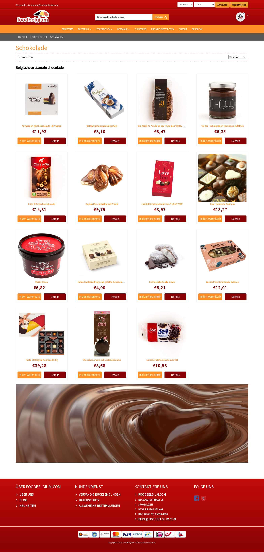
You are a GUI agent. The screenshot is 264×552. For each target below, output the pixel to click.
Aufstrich (84, 29)
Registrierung (239, 4)
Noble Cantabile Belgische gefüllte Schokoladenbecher (105, 282)
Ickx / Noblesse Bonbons (222, 204)
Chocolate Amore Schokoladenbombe (102, 360)
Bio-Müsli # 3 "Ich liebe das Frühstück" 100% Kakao (163, 126)
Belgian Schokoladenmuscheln (102, 126)
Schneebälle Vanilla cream (162, 282)
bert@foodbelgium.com (157, 519)
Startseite (67, 29)
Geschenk (197, 29)
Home (21, 37)
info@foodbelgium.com (46, 5)
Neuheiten (27, 506)
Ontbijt (183, 29)
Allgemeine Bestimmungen (99, 506)
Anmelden (222, 4)
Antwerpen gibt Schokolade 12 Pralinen (41, 126)
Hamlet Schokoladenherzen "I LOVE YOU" (162, 204)
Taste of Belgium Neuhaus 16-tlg (42, 360)
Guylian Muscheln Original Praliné (102, 204)
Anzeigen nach (218, 57)
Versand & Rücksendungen (100, 494)
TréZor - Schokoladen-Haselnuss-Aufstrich (222, 126)
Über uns (26, 494)
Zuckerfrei (140, 29)
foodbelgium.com (152, 494)
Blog (23, 500)
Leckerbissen (104, 29)
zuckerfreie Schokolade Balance (222, 282)
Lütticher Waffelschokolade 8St (162, 360)
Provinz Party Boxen (162, 29)
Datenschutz (89, 500)
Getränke (123, 29)
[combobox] (132, 17)
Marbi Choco (41, 282)
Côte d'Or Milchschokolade (41, 204)
